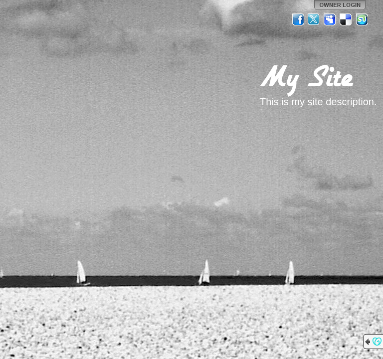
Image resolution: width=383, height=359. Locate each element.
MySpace (330, 19)
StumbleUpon (362, 19)
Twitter (314, 19)
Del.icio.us (346, 19)
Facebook (298, 19)
